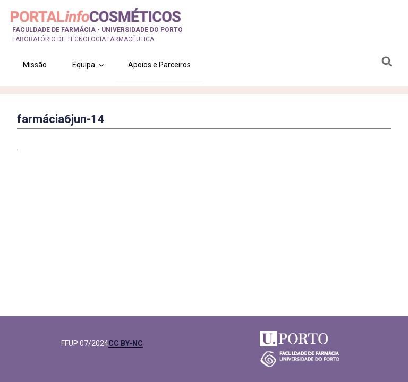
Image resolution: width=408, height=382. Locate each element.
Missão (35, 64)
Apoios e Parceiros (159, 64)
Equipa (88, 64)
